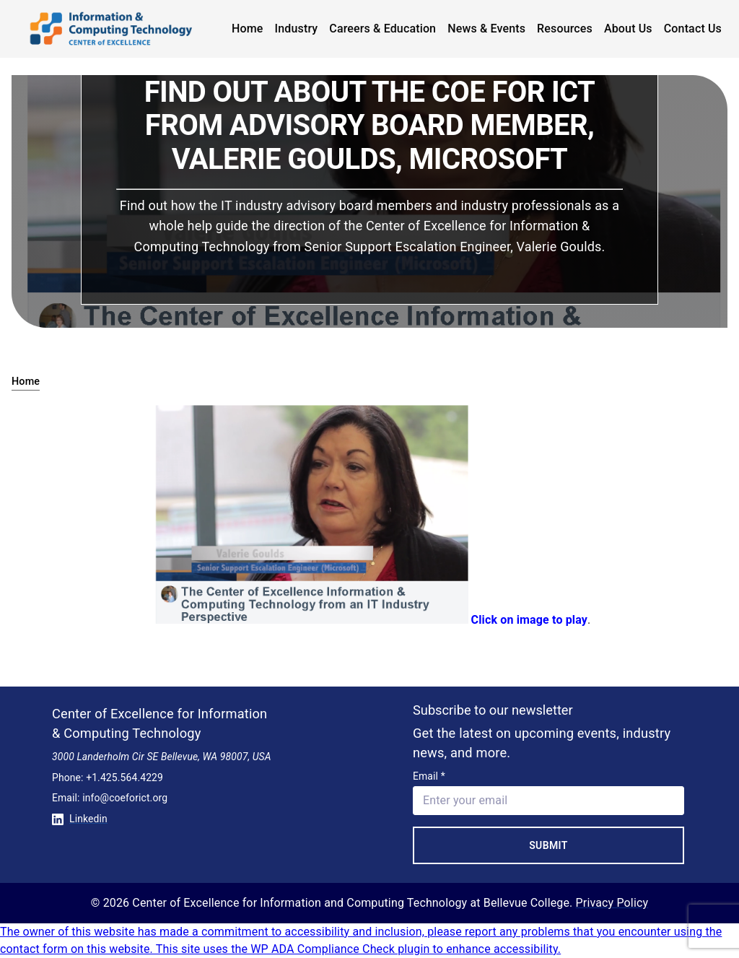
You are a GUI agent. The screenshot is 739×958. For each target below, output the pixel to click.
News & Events (486, 28)
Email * (429, 776)
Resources (564, 28)
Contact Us (693, 28)
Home (247, 28)
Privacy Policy (612, 903)
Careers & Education (382, 28)
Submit (548, 845)
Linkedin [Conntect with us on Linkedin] (80, 818)
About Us (628, 28)
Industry (296, 28)
